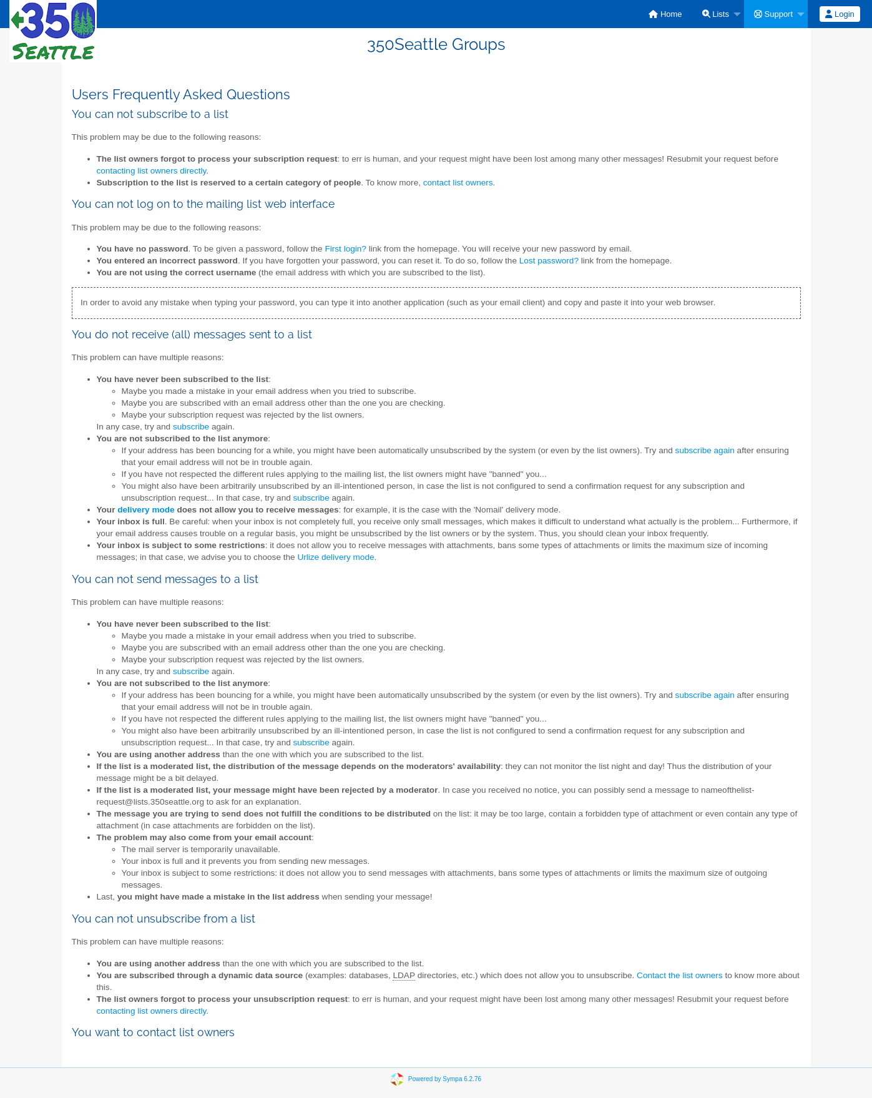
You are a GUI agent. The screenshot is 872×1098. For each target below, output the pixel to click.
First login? (345, 248)
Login (839, 14)
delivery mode (145, 509)
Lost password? (549, 260)
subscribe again (705, 450)
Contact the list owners (680, 975)
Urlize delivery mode (335, 557)
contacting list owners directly (152, 170)
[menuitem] (665, 14)
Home (665, 14)
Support (773, 14)
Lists (715, 14)
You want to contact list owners (153, 1032)
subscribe (191, 426)
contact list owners (458, 182)
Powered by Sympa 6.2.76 (444, 1078)
